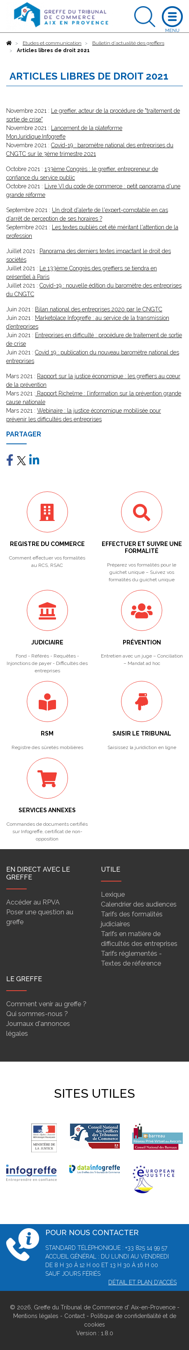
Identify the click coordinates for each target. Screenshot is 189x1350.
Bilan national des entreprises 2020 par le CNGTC (98, 309)
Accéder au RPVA (33, 902)
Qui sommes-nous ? (37, 1014)
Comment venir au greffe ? (46, 1004)
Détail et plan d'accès (142, 1282)
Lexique (113, 894)
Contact (74, 1316)
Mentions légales (35, 1316)
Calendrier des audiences (139, 904)
